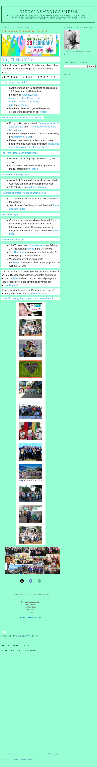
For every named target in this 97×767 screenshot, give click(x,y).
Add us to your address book (31, 617)
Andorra (26, 95)
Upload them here (37, 293)
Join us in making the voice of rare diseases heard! (27, 298)
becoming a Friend (21, 137)
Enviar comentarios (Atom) (22, 759)
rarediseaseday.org (36, 187)
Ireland (19, 126)
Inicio (32, 754)
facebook (33, 169)
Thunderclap (20, 252)
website (44, 112)
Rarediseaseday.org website (15, 174)
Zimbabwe (23, 105)
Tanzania (21, 101)
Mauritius (31, 98)
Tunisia (31, 101)
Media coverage (9, 214)
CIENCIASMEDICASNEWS (48, 12)
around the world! (17, 82)
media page (11, 285)
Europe (42, 123)
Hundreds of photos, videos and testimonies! (24, 193)
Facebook (17, 262)
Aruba (34, 95)
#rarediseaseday (37, 245)
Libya (23, 98)
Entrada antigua (54, 754)
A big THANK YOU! (17, 60)
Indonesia (14, 98)
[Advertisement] (22, 732)
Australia (51, 123)
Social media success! (12, 239)
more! (20, 130)
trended (30, 249)
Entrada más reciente (9, 754)
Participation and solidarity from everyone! (22, 117)
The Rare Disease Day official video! (19, 153)
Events (4, 82)
